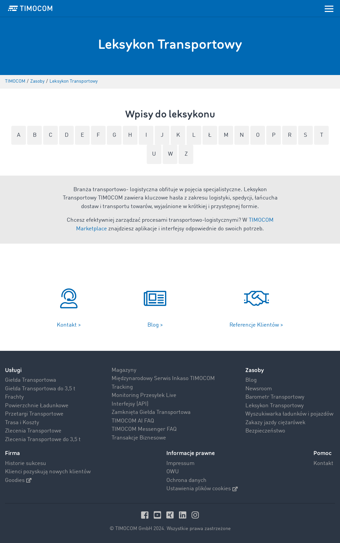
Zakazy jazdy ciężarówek (275, 423)
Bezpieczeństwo (265, 431)
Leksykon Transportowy (274, 406)
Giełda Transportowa (30, 380)
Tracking (122, 387)
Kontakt (323, 463)
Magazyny (124, 370)
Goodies (18, 480)
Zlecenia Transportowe (33, 431)
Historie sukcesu (25, 463)
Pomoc (322, 453)
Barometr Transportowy (274, 397)
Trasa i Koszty (22, 423)
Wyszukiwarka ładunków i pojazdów (289, 414)
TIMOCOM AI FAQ (133, 421)
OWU (172, 472)
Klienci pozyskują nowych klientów (48, 472)
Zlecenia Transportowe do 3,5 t (43, 439)
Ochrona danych (186, 480)
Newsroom (258, 389)
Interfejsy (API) (130, 404)
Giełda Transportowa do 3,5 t (40, 389)
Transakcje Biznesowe (139, 438)
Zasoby (254, 370)
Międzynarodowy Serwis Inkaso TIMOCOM (163, 378)
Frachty (14, 397)
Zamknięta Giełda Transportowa (151, 412)
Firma (12, 453)
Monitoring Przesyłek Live (144, 395)
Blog (251, 380)
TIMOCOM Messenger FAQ (144, 429)
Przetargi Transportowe (34, 414)
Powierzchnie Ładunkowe (36, 406)
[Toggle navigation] (329, 8)
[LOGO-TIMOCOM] (30, 8)
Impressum (180, 463)
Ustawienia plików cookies (202, 489)
